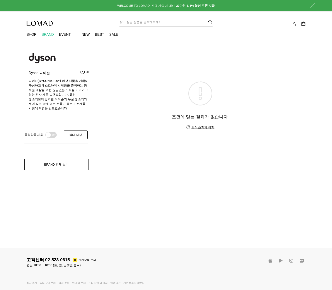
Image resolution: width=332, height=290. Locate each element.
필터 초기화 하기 (203, 127)
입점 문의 (64, 283)
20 (87, 72)
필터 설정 (75, 135)
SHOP (31, 34)
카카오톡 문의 (87, 259)
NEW (86, 34)
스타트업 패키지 (98, 283)
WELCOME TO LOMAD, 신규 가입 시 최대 (166, 5)
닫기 (309, 5)
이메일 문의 (79, 283)
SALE (113, 34)
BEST (99, 34)
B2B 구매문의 (48, 283)
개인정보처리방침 (133, 283)
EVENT (65, 34)
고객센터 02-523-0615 (48, 259)
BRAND (48, 34)
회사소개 (32, 283)
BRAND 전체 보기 (56, 164)
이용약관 (115, 283)
